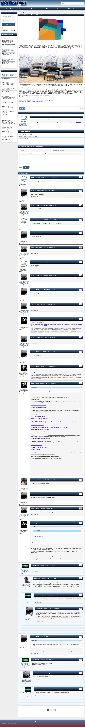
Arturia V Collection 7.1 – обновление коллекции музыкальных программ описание (50, 369)
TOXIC (37, 565)
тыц (34, 372)
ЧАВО (69, 8)
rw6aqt (36, 479)
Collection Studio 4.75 (24, 138)
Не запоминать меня (7, 28)
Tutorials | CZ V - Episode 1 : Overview (39, 418)
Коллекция (53, 8)
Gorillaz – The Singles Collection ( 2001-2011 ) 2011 (29, 141)
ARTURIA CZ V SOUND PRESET (38, 416)
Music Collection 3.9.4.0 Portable (26, 140)
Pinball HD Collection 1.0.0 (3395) (26, 134)
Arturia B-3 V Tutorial (35, 449)
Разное (63, 8)
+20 (22, 108)
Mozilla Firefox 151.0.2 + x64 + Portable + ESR (8, 38)
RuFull (36, 190)
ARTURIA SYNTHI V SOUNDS (37, 425)
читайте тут (78, 122)
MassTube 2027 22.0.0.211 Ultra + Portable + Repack (8, 54)
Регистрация (13, 30)
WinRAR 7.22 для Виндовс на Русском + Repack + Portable (8, 47)
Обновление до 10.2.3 (48, 100)
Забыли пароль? (5, 30)
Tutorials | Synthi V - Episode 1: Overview (40, 429)
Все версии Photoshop (24, 8)
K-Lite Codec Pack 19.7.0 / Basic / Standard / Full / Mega (8, 66)
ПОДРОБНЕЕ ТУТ (68, 85)
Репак (7, 8)
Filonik (38, 578)
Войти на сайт (8, 24)
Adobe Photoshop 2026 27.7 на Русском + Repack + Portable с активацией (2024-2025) (8, 41)
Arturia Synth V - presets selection (38, 431)
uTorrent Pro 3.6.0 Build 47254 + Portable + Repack (8, 60)
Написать (75, 8)
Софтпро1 (37, 318)
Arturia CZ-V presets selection (37, 414)
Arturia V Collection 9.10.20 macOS (30, 101)
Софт (3, 8)
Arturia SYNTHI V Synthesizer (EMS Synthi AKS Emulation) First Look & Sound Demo (49, 427)
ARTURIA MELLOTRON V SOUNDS (38, 405)
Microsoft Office (45, 8)
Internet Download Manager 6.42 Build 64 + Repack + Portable (8, 45)
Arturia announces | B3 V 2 (36, 445)
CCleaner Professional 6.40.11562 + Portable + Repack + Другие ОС (8, 50)
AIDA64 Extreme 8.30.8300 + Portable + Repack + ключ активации (8, 57)
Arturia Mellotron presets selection (38, 407)
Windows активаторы (35, 8)
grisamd (36, 219)
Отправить (26, 167)
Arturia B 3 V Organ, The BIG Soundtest (39, 447)
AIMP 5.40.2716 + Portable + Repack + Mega (7, 63)
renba (36, 262)
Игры (58, 8)
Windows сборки (13, 8)
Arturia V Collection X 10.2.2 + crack (30, 100)
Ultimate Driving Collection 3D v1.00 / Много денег (29, 136)
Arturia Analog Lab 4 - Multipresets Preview (40, 438)
